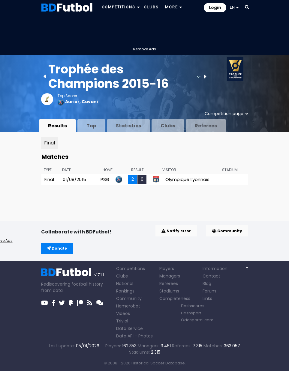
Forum (209, 291)
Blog (207, 283)
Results (57, 125)
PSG (105, 179)
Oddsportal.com (197, 320)
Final (49, 142)
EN (234, 7)
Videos (123, 313)
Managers (169, 276)
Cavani (90, 102)
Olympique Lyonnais (187, 179)
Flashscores (192, 306)
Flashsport (191, 313)
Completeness (174, 298)
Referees (206, 125)
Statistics (128, 125)
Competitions (130, 269)
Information (215, 269)
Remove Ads (144, 49)
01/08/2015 (74, 179)
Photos (145, 336)
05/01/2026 (87, 346)
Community (227, 230)
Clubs (168, 125)
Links (207, 298)
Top (91, 125)
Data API (125, 336)
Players (166, 269)
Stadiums (169, 291)
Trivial (122, 321)
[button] (246, 7)
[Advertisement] (144, 28)
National (124, 283)
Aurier (72, 102)
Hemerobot (128, 306)
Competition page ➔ (226, 114)
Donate (57, 248)
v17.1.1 (99, 275)
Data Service (129, 328)
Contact (211, 276)
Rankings (125, 291)
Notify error (176, 230)
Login (215, 7)
